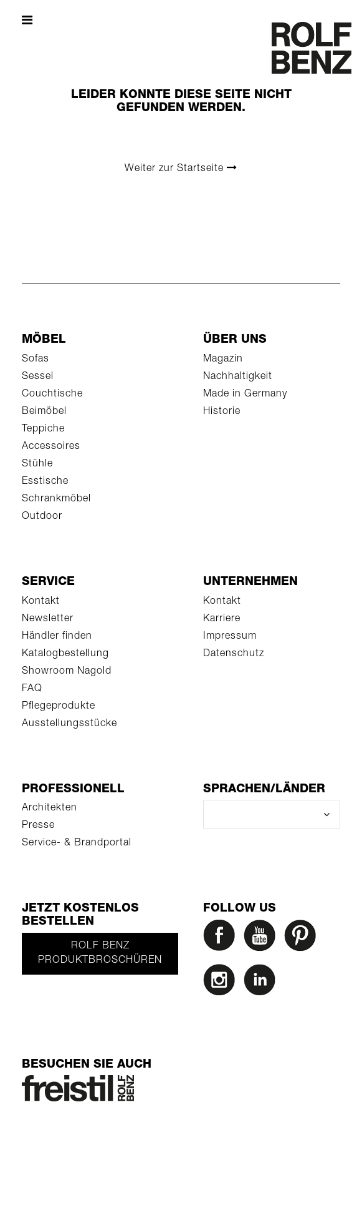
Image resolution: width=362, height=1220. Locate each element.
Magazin (223, 360)
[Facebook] (222, 939)
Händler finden (57, 637)
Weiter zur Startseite (181, 168)
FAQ (32, 689)
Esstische (45, 482)
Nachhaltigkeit (237, 377)
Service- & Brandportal (76, 844)
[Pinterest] (303, 939)
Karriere (222, 619)
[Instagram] (222, 983)
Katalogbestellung (65, 654)
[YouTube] (262, 939)
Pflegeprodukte (58, 707)
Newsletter (48, 619)
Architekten (49, 809)
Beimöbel (44, 412)
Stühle (37, 465)
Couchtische (52, 395)
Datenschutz (233, 654)
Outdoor (42, 517)
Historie (222, 412)
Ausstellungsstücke (69, 724)
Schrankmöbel (56, 499)
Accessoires (51, 447)
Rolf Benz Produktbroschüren (100, 954)
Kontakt (41, 602)
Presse (38, 826)
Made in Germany (245, 395)
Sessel (38, 377)
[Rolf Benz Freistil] (78, 1089)
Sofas (35, 360)
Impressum (230, 637)
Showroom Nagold (67, 672)
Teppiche (43, 430)
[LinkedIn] (262, 983)
